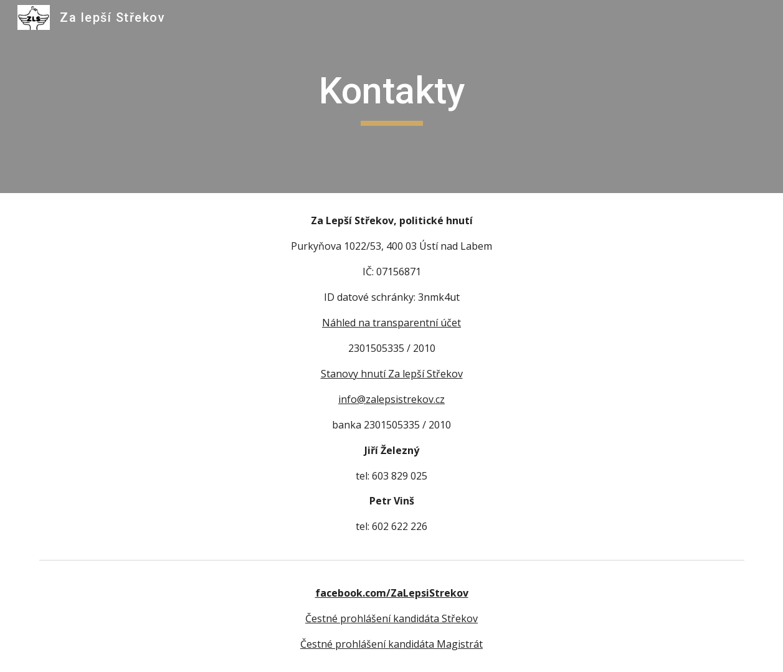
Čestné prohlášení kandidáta (368, 644)
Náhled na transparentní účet (391, 322)
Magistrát (460, 644)
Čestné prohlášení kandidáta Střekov (391, 618)
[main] (391, 96)
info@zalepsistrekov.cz (391, 399)
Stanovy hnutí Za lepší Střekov (392, 374)
